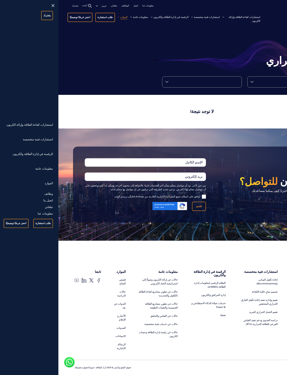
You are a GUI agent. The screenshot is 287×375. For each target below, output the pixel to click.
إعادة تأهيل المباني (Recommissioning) (208, 281)
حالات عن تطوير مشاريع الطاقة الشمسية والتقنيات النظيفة (103, 306)
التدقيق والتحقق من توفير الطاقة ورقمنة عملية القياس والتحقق (254, 329)
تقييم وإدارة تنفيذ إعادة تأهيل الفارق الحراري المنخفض (201, 302)
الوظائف (67, 6)
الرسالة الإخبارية (63, 346)
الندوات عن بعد (61, 306)
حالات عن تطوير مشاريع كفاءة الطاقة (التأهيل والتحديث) (99, 294)
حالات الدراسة (63, 294)
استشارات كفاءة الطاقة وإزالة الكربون (186, 19)
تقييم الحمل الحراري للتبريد (205, 312)
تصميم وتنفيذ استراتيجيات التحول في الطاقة (252, 285)
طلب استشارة (46, 17)
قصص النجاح (64, 281)
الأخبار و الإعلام (63, 318)
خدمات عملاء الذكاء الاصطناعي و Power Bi (150, 305)
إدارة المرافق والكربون (155, 295)
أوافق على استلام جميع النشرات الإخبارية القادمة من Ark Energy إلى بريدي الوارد (102, 197)
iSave (164, 315)
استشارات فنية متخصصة (148, 17)
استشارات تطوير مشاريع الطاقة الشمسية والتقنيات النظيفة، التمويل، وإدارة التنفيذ (252, 315)
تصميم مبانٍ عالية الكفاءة (206, 292)
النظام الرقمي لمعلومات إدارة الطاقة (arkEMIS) (151, 285)
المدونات (62, 328)
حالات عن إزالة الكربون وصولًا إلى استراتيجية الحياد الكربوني (101, 281)
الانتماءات (62, 336)
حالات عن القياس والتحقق (105, 316)
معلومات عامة (82, 17)
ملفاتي (56, 6)
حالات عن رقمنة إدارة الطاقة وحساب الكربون (99, 334)
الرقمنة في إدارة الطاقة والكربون (112, 17)
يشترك (17, 6)
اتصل (77, 6)
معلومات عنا (89, 6)
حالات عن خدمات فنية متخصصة (102, 324)
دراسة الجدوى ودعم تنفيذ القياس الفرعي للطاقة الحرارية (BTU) (202, 322)
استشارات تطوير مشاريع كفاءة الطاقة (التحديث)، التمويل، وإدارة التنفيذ (253, 299)
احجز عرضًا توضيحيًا (21, 17)
